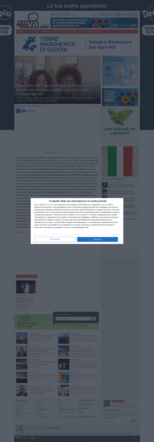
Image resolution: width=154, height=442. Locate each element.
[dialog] (77, 221)
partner (51, 204)
